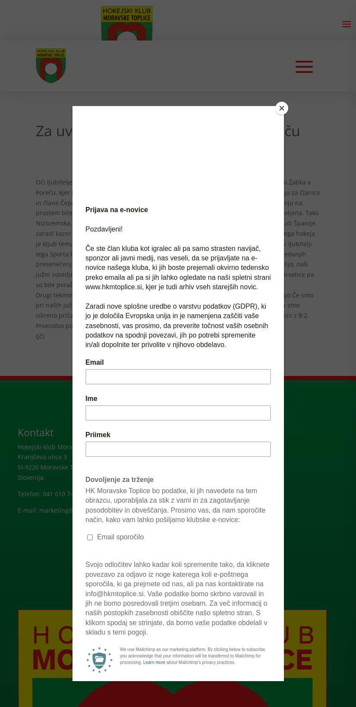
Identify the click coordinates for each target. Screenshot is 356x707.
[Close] (281, 108)
